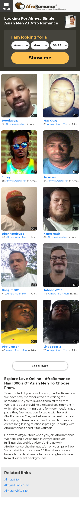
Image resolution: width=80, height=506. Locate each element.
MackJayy (50, 120)
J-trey (6, 177)
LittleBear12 (52, 346)
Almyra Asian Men (16, 124)
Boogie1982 (10, 290)
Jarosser (50, 177)
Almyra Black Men (16, 485)
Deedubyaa (10, 120)
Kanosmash (52, 233)
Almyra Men (12, 479)
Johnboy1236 (53, 290)
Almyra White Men (16, 490)
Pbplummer (10, 346)
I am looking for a (29, 37)
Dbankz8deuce (13, 233)
